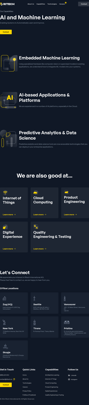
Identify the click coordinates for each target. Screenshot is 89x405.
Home (25, 375)
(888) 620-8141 (4, 375)
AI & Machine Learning (52, 375)
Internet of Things (50, 379)
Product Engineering (51, 387)
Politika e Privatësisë (29, 395)
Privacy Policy (27, 391)
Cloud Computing (50, 383)
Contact (6, 32)
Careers (25, 387)
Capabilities (40, 4)
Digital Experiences (51, 391)
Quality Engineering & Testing (54, 395)
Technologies (52, 4)
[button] (40, 4)
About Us (31, 4)
